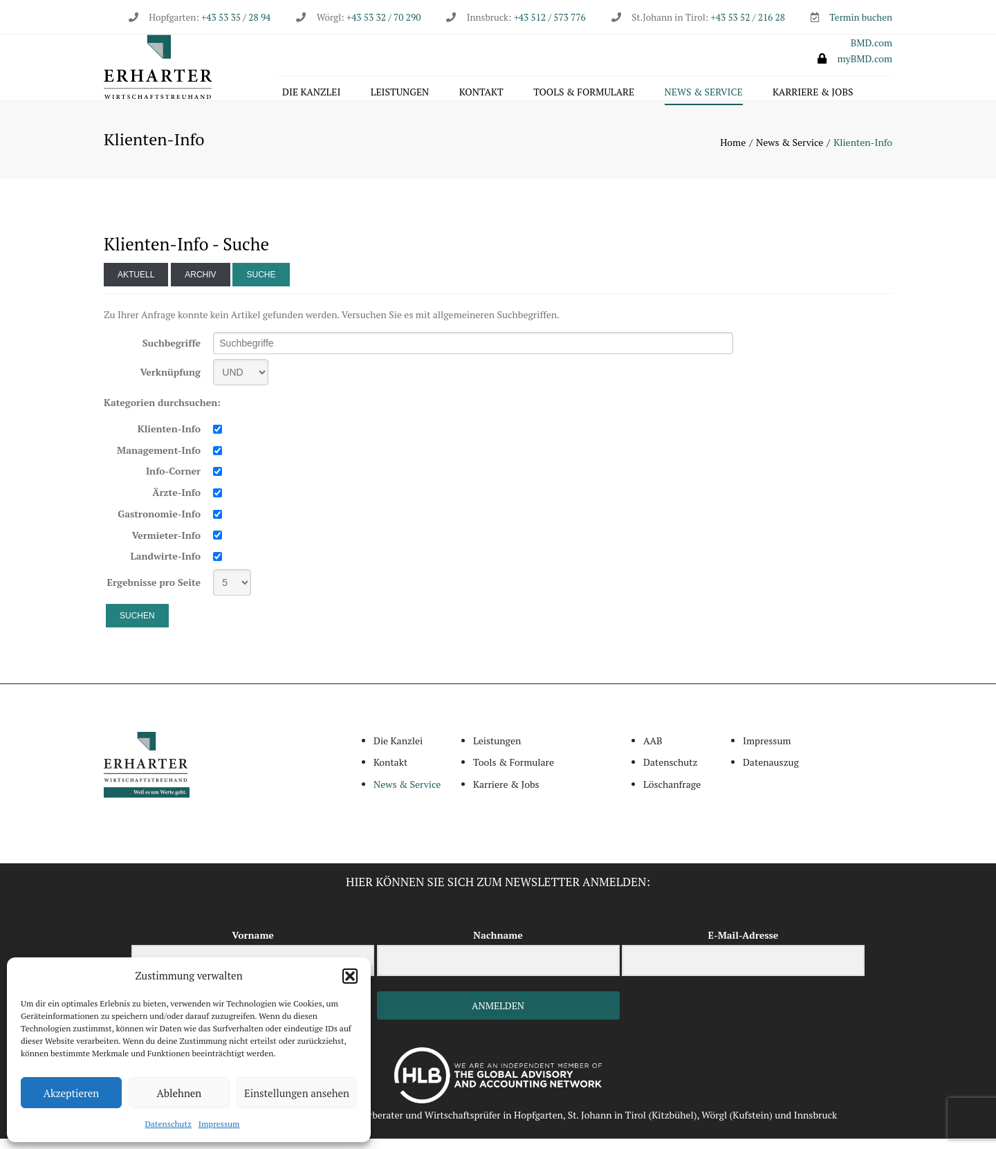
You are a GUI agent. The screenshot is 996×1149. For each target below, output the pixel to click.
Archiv (200, 285)
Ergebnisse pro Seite (154, 592)
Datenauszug (771, 773)
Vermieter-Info (166, 545)
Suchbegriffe (171, 353)
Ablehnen (179, 1093)
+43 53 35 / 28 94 (234, 17)
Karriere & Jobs (813, 94)
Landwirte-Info (166, 566)
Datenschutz (168, 1124)
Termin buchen (860, 17)
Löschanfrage (672, 794)
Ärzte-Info (176, 503)
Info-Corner (173, 481)
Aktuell (136, 285)
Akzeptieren (72, 1093)
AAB (653, 750)
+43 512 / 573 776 (550, 17)
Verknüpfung (170, 382)
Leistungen (400, 94)
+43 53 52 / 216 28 (748, 17)
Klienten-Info (169, 439)
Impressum (219, 1124)
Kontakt (481, 94)
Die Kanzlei (311, 94)
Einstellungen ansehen (296, 1093)
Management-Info (159, 460)
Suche (260, 285)
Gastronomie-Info (159, 524)
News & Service (704, 94)
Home (733, 153)
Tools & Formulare (583, 94)
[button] (350, 976)
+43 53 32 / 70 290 (384, 17)
